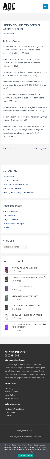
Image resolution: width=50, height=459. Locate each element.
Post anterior (8, 148)
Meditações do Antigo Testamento (18, 192)
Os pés (6, 227)
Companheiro (9, 215)
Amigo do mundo (10, 219)
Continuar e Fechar (25, 455)
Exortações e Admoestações (15, 184)
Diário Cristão (8, 33)
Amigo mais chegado (12, 211)
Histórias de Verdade (12, 188)
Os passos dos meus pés (14, 223)
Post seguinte (41, 148)
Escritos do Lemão (11, 180)
